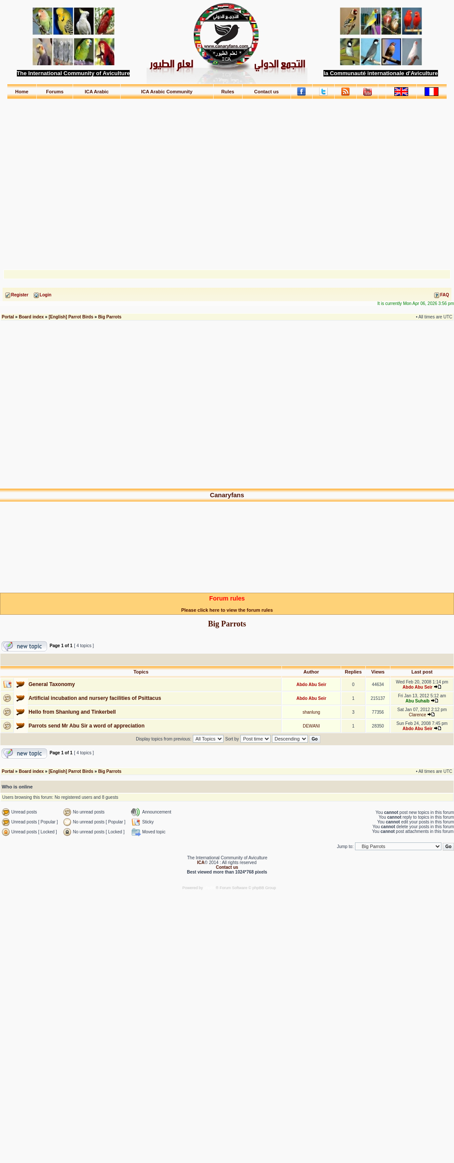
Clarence (417, 714)
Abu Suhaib (418, 701)
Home (22, 91)
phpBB (210, 888)
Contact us (266, 91)
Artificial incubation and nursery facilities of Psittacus (95, 698)
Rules (227, 91)
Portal (8, 317)
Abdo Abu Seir (311, 684)
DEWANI (311, 726)
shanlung (311, 712)
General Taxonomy (52, 684)
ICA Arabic (97, 91)
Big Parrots (109, 317)
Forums (55, 91)
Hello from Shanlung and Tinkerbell (72, 712)
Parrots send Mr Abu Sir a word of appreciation (86, 726)
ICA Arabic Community (166, 91)
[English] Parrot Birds (70, 317)
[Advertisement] (227, 180)
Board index (31, 317)
